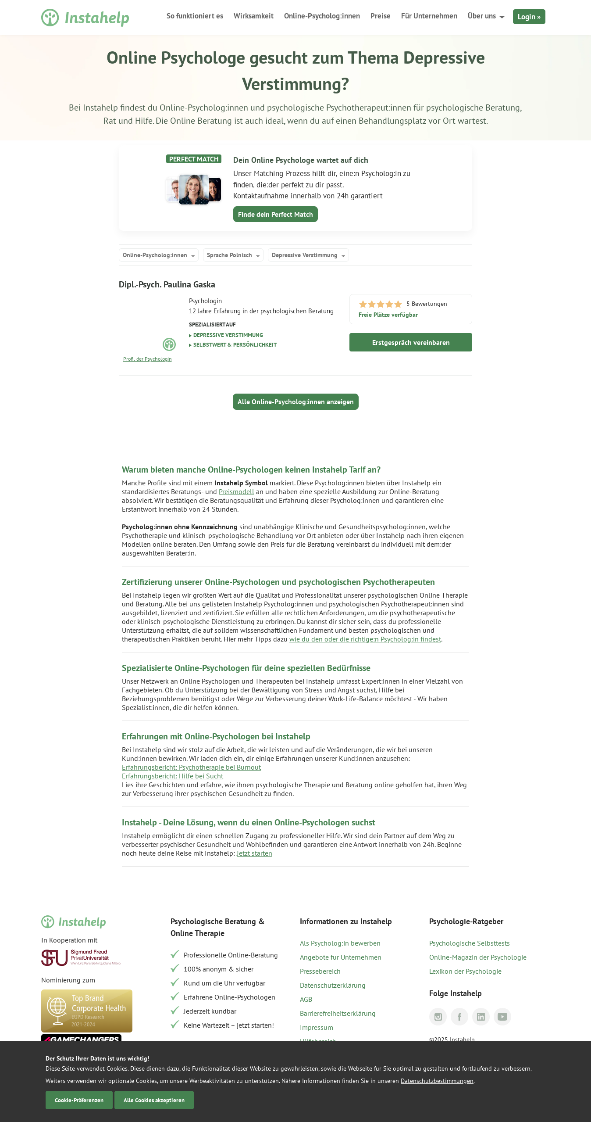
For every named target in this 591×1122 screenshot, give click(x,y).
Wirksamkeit (254, 16)
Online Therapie (197, 933)
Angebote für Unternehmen (340, 957)
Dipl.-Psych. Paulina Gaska (167, 284)
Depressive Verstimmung (305, 255)
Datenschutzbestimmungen (437, 1081)
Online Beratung (201, 120)
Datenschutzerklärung (333, 985)
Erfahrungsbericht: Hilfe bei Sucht (172, 775)
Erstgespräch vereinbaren (411, 342)
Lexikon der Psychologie (465, 971)
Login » (529, 17)
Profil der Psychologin (147, 358)
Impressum (316, 1027)
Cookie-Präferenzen (79, 1100)
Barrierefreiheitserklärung (338, 1013)
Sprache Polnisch (229, 255)
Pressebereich (320, 971)
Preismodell (236, 491)
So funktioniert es (195, 16)
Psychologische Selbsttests (469, 943)
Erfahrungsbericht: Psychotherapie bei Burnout (191, 767)
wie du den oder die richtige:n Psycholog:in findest (365, 638)
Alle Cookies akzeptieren (154, 1100)
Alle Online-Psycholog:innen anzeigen (296, 401)
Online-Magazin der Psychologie (478, 957)
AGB (306, 999)
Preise (380, 16)
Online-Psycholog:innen (322, 16)
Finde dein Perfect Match (275, 214)
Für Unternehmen (429, 16)
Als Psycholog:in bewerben (340, 943)
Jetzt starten (254, 853)
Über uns (482, 16)
